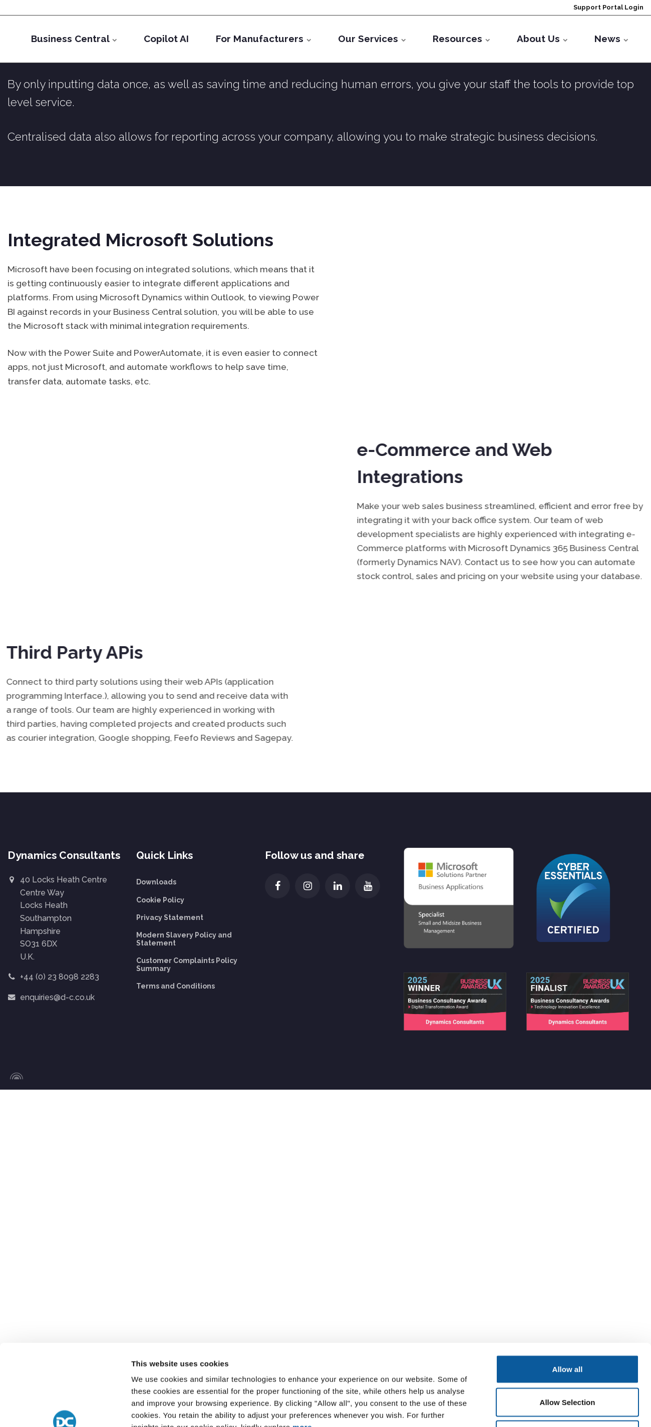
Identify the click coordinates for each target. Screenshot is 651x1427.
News (611, 38)
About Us (542, 38)
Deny (567, 1235)
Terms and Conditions (175, 986)
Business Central (74, 38)
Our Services (372, 38)
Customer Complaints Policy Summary (186, 964)
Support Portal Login (607, 7)
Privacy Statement (169, 917)
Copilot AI (166, 38)
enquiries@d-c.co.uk (57, 997)
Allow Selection (567, 1203)
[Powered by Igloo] (15, 1076)
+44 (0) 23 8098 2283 (59, 977)
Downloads (156, 882)
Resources (461, 38)
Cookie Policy (160, 900)
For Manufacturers (263, 38)
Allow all (567, 1170)
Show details (520, 1281)
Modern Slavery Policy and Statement (184, 938)
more (302, 1228)
